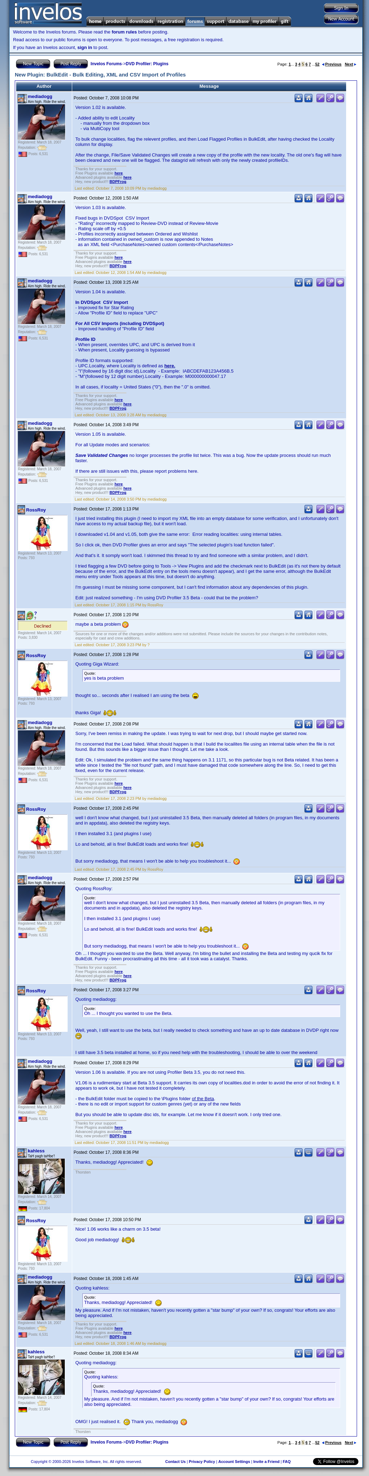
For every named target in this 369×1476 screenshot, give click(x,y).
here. (169, 365)
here (118, 173)
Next (350, 64)
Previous (332, 64)
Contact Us (175, 1461)
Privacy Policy (202, 1461)
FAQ (287, 1461)
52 (317, 64)
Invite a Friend (266, 1461)
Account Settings (234, 1461)
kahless (36, 1150)
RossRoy (36, 510)
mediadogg (40, 96)
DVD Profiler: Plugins (147, 63)
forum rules (124, 32)
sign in (84, 47)
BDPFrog (118, 181)
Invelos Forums (106, 63)
